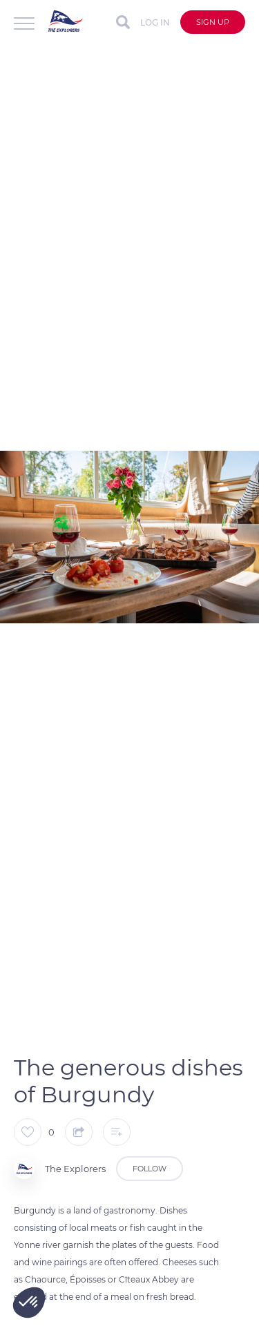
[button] (29, 1302)
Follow (149, 1168)
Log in (155, 22)
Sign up (212, 22)
